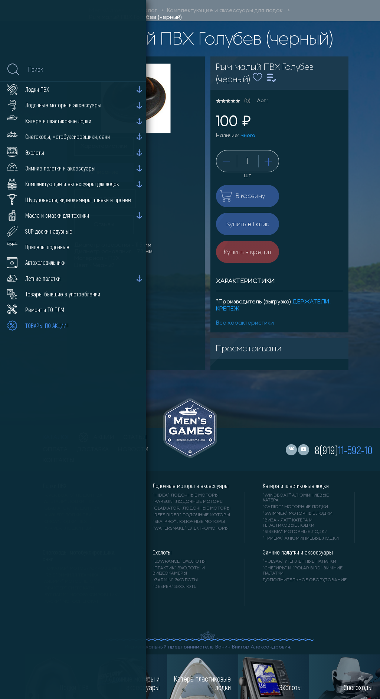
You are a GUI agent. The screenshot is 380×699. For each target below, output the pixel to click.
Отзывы (104, 224)
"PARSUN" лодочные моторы (188, 502)
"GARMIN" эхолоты (175, 580)
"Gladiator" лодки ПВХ (71, 508)
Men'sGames (106, 10)
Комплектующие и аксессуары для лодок (225, 10)
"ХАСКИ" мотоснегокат (71, 602)
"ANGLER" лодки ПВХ (67, 515)
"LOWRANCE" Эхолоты (179, 561)
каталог (56, 437)
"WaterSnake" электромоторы (191, 528)
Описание (104, 172)
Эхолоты (162, 552)
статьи (135, 437)
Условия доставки (105, 198)
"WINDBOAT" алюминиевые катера (296, 498)
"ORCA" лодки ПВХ (65, 522)
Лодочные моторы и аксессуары (191, 485)
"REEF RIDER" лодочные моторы (191, 515)
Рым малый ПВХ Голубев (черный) (135, 17)
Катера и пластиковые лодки (296, 485)
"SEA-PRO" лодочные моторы (189, 522)
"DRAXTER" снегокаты (68, 588)
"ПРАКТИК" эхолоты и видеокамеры (179, 570)
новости (133, 449)
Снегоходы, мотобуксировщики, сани (79, 555)
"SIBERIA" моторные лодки (295, 532)
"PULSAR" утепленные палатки (299, 561)
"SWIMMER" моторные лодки (297, 514)
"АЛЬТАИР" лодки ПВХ (69, 502)
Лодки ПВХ (54, 485)
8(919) (344, 449)
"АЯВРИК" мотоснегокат (72, 581)
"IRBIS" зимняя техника (71, 575)
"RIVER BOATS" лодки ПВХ (72, 495)
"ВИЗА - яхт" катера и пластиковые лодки (288, 522)
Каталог (146, 10)
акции (96, 437)
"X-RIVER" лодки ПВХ (67, 528)
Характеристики (104, 146)
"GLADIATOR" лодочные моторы (191, 508)
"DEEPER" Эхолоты (175, 587)
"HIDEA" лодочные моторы (186, 495)
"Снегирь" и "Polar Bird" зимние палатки (303, 570)
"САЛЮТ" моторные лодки (295, 507)
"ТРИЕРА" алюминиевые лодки (301, 538)
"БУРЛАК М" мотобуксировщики (82, 595)
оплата (55, 449)
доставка (93, 449)
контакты (58, 460)
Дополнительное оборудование (305, 580)
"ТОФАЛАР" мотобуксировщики (82, 568)
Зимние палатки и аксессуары (298, 552)
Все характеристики (245, 323)
